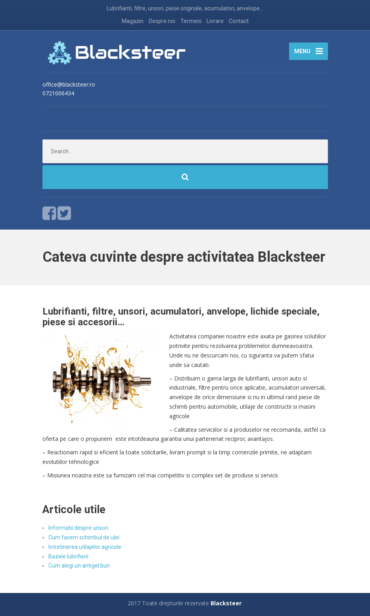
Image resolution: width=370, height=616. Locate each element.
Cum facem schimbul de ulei (83, 537)
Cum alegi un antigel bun (79, 565)
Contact (239, 21)
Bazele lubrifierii (68, 556)
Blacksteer (226, 603)
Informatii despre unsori (78, 528)
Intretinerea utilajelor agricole (84, 547)
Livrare (215, 21)
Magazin (133, 21)
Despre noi (162, 21)
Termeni (190, 21)
